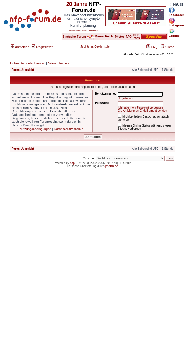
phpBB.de (111, 166)
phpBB (74, 163)
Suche (167, 47)
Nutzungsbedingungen (35, 129)
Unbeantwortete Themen (27, 63)
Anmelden (20, 47)
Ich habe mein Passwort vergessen (140, 107)
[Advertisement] (54, 231)
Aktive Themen (58, 63)
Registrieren (42, 47)
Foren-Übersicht (23, 69)
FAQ (151, 47)
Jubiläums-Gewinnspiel (95, 46)
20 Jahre (76, 4)
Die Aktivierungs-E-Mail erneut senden (142, 110)
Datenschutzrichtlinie (68, 129)
